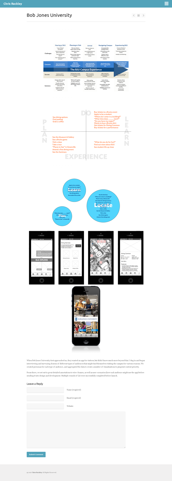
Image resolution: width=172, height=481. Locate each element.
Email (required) (74, 398)
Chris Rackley (13, 3)
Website (70, 406)
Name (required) (74, 390)
